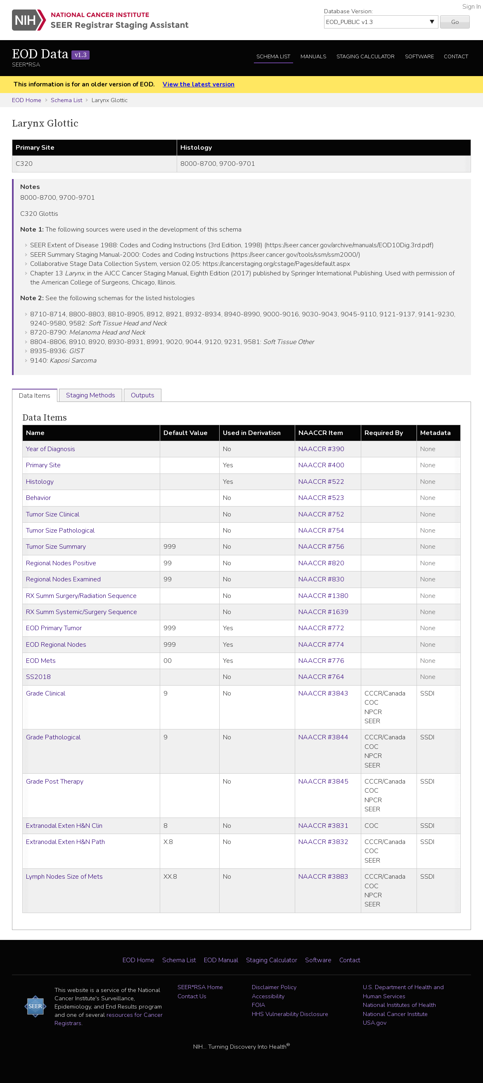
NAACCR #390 (321, 449)
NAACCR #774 (321, 644)
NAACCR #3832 (323, 841)
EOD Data (51, 54)
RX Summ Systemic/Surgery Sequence (81, 612)
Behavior (38, 497)
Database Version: (348, 11)
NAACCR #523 (321, 497)
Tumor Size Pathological (60, 530)
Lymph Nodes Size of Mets (64, 876)
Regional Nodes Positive (61, 563)
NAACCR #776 (321, 660)
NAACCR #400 (321, 465)
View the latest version (198, 84)
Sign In (471, 6)
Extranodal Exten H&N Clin (64, 825)
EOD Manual (221, 960)
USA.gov (374, 1022)
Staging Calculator (365, 56)
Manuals (313, 56)
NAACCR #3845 (323, 781)
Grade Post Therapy (54, 781)
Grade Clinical (45, 693)
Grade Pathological (53, 737)
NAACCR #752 (321, 514)
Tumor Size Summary (56, 546)
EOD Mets (41, 660)
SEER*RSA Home (200, 987)
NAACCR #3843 (323, 693)
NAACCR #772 (321, 628)
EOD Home (26, 100)
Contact (456, 56)
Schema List (273, 56)
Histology (40, 481)
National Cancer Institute (395, 1014)
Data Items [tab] (34, 395)
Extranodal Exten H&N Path (65, 841)
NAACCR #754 (321, 530)
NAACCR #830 (321, 579)
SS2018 (38, 676)
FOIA (258, 1005)
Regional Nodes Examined (63, 579)
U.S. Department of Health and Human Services (403, 991)
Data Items (44, 417)
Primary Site (43, 465)
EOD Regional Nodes (56, 644)
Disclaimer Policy (274, 987)
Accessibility (268, 996)
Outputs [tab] (142, 395)
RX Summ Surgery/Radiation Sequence (81, 595)
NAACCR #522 (321, 481)
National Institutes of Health (399, 1005)
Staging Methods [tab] (90, 395)
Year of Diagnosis (50, 449)
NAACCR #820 (321, 563)
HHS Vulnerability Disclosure (290, 1014)
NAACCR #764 (321, 676)
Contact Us (192, 996)
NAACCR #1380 (323, 595)
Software (419, 56)
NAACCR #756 (321, 546)
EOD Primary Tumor (54, 628)
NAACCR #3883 (323, 876)
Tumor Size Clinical (52, 514)
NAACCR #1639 (323, 612)
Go (455, 22)
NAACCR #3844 (323, 737)
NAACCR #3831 (323, 825)
